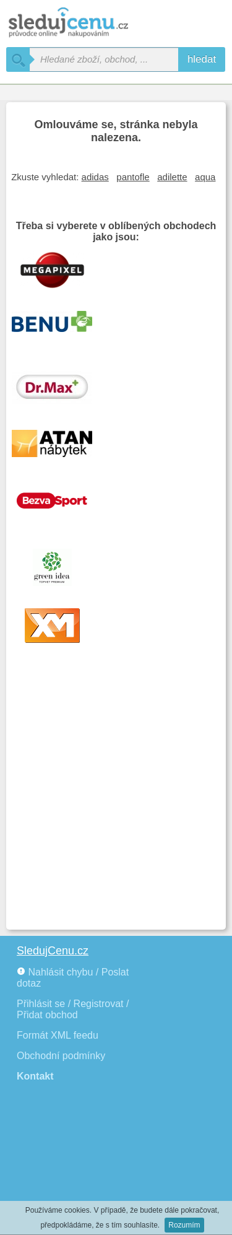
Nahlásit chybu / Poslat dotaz (73, 977)
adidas (95, 177)
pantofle (132, 177)
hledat (201, 59)
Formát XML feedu (57, 1035)
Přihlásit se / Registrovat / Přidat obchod (73, 1009)
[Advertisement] (116, 801)
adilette (172, 177)
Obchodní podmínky (61, 1055)
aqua (205, 177)
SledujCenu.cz (52, 951)
